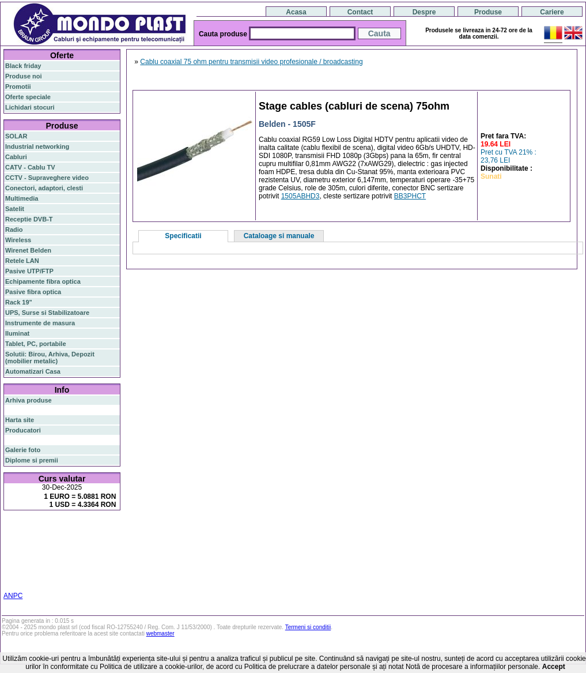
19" (39, 573)
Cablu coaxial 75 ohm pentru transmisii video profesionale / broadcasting (251, 62)
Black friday (23, 65)
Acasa (296, 12)
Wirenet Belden (28, 250)
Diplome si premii (31, 460)
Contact (360, 12)
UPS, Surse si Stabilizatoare (47, 312)
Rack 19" (18, 302)
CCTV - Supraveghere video (47, 177)
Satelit (14, 208)
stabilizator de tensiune (64, 552)
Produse (488, 12)
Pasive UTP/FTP (29, 271)
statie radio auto (70, 573)
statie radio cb (26, 580)
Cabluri (16, 156)
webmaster (160, 633)
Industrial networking (37, 146)
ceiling (110, 552)
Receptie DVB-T (29, 219)
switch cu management (39, 566)
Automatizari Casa (33, 371)
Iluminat (17, 333)
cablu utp (36, 559)
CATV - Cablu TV (30, 167)
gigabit (96, 537)
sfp (23, 552)
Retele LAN (22, 260)
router (95, 528)
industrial (19, 573)
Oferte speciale (28, 96)
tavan (13, 559)
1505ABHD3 (300, 196)
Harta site (19, 419)
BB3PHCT (410, 196)
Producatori (23, 430)
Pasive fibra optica (33, 291)
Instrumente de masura (40, 322)
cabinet (86, 566)
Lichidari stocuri (30, 107)
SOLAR (16, 136)
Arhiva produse (28, 400)
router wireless (40, 545)
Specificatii (183, 236)
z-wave (62, 559)
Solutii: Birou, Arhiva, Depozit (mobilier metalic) (49, 357)
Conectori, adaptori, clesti (44, 188)
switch (68, 529)
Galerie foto (22, 449)
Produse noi (23, 76)
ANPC (12, 596)
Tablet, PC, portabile (35, 343)
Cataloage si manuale (279, 236)
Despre (424, 12)
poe (11, 546)
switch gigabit (86, 545)
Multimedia (21, 198)
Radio (14, 229)
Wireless (18, 239)
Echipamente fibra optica (43, 281)
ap (111, 545)
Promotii (18, 86)
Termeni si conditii (308, 627)
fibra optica (29, 529)
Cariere (552, 12)
